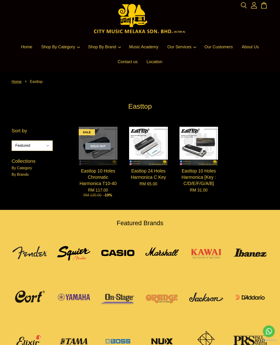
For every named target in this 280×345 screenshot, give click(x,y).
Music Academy (143, 47)
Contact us (128, 61)
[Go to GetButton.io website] (268, 340)
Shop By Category (60, 47)
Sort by (19, 130)
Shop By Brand (104, 47)
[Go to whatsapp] (269, 331)
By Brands (20, 174)
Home (26, 47)
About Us (250, 47)
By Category (22, 168)
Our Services (182, 47)
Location (154, 61)
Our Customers (219, 47)
